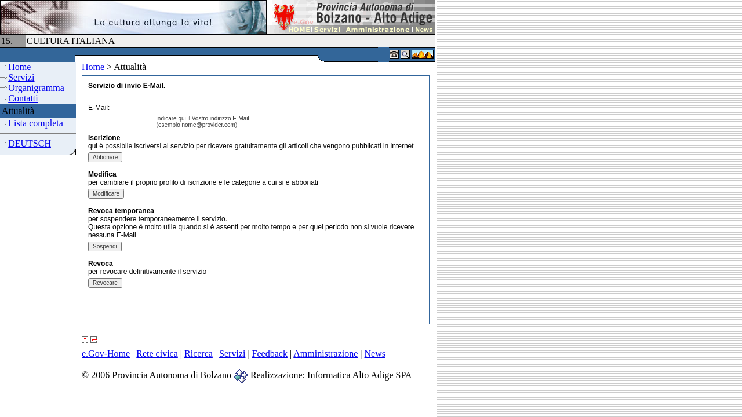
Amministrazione (325, 354)
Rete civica (157, 354)
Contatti (23, 98)
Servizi (21, 77)
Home (19, 67)
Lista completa (35, 123)
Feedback (270, 354)
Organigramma (36, 88)
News (375, 354)
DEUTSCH (29, 143)
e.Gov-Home (106, 354)
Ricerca (198, 354)
